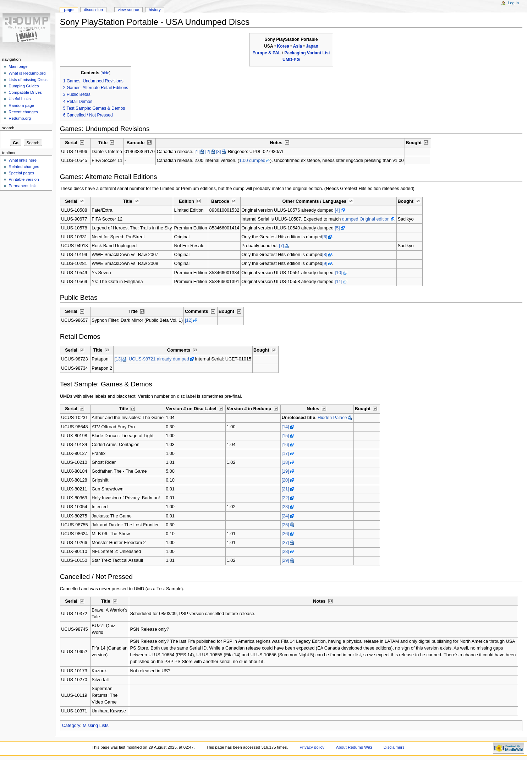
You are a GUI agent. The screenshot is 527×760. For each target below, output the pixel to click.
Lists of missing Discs (28, 79)
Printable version (24, 179)
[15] (285, 435)
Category (71, 725)
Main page (18, 66)
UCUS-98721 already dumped (159, 359)
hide (105, 73)
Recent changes (23, 112)
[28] (285, 551)
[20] (285, 480)
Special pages (21, 173)
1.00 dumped (252, 160)
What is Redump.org (27, 73)
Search (8, 128)
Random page (21, 105)
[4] (337, 210)
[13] (118, 359)
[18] (285, 462)
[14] (285, 426)
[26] (285, 533)
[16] (285, 444)
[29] (285, 560)
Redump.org (20, 118)
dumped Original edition (366, 219)
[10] (338, 272)
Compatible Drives (25, 92)
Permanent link (22, 186)
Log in (513, 3)
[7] (281, 245)
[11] (338, 281)
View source (128, 9)
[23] (285, 506)
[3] (218, 151)
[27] (285, 542)
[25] (285, 524)
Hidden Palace (332, 417)
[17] (285, 453)
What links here (23, 160)
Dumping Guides (24, 86)
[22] (285, 497)
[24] (285, 516)
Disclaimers (394, 747)
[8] (324, 254)
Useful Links (20, 99)
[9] (324, 263)
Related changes (24, 166)
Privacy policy (312, 747)
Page (68, 9)
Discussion (93, 9)
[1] (196, 151)
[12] (188, 320)
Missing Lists (96, 725)
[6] (324, 236)
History (155, 9)
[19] (285, 471)
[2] (207, 151)
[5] (337, 228)
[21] (285, 489)
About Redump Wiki (354, 747)
